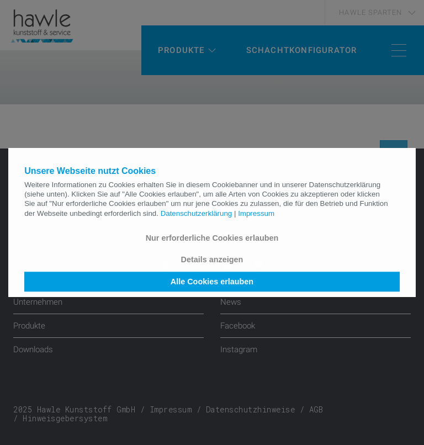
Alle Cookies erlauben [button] (212, 281)
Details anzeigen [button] (212, 260)
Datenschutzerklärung (196, 213)
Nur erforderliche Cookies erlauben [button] (212, 238)
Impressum (256, 213)
